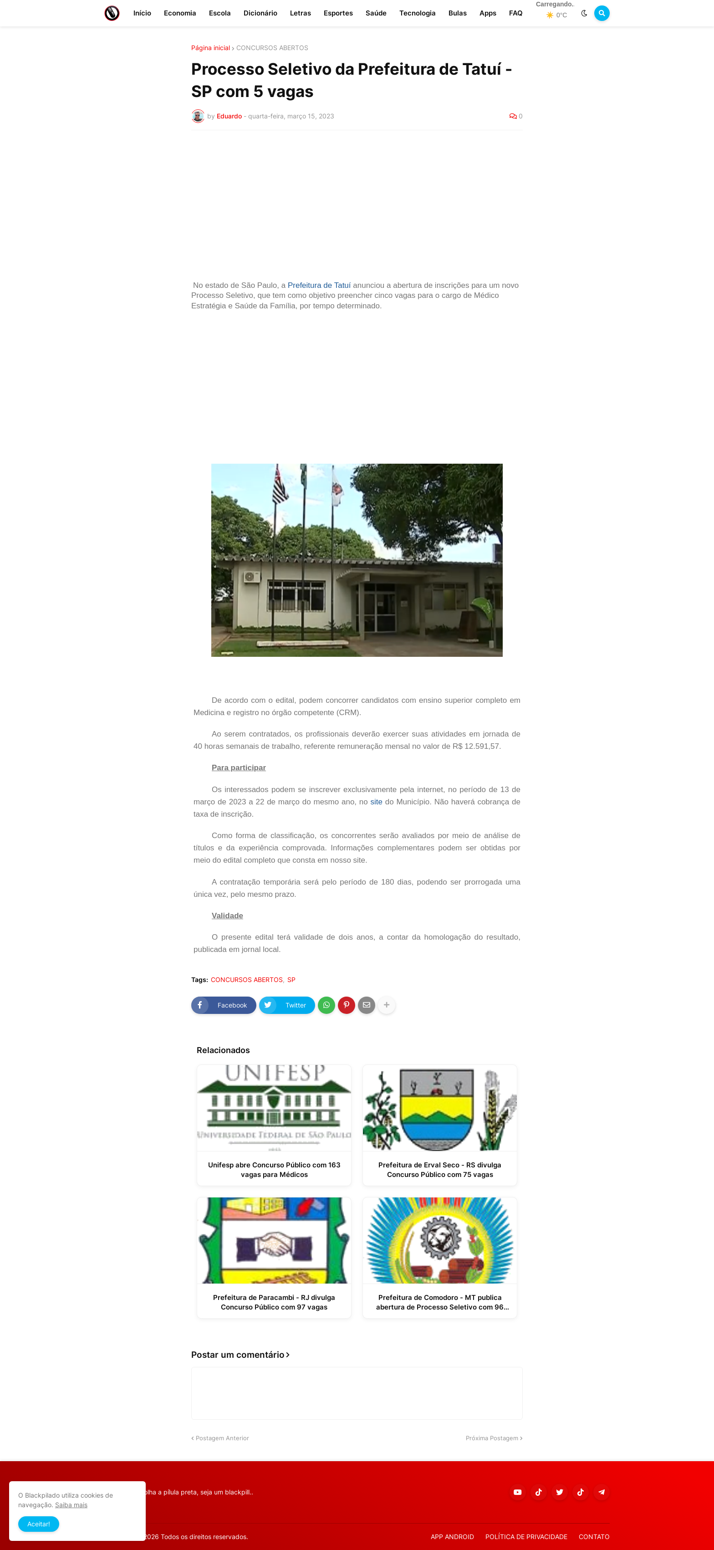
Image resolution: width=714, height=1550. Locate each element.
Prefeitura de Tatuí (319, 285)
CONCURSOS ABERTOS (272, 48)
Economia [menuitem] (180, 13)
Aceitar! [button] (38, 1524)
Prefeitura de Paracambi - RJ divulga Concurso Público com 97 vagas (274, 1302)
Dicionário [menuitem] (260, 13)
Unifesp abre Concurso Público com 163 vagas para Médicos (274, 1170)
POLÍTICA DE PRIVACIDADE (526, 1536)
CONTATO (594, 1536)
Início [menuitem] (142, 13)
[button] (584, 13)
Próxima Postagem (492, 1438)
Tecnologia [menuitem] (417, 13)
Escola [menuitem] (220, 13)
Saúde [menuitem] (376, 13)
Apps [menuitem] (487, 13)
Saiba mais (71, 1505)
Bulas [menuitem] (458, 13)
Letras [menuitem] (300, 13)
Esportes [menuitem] (338, 13)
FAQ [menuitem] (516, 13)
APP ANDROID (452, 1536)
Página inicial (210, 48)
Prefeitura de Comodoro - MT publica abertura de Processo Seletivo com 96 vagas (440, 1302)
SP (291, 980)
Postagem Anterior (222, 1438)
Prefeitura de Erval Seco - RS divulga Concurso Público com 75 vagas (439, 1170)
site (376, 802)
